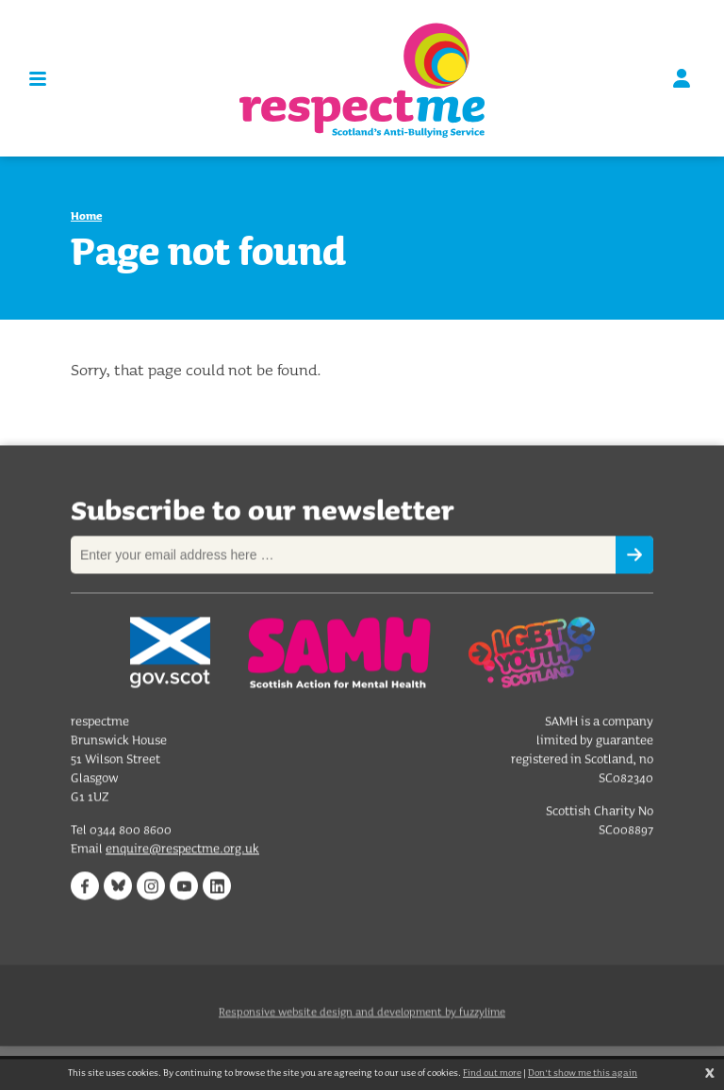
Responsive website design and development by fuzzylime (362, 1021)
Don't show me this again (582, 1072)
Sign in (681, 78)
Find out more (492, 1072)
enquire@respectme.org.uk (182, 849)
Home (86, 215)
